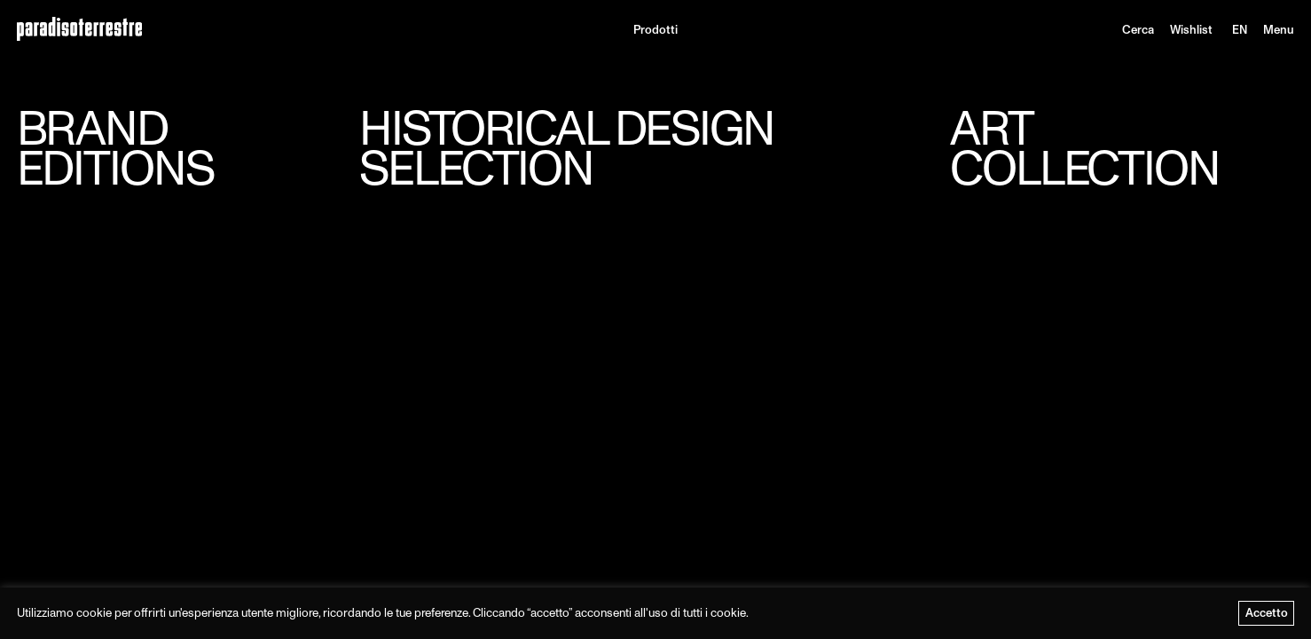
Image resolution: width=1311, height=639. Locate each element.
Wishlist (1191, 30)
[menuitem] (1239, 30)
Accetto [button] (1266, 612)
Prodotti (655, 30)
